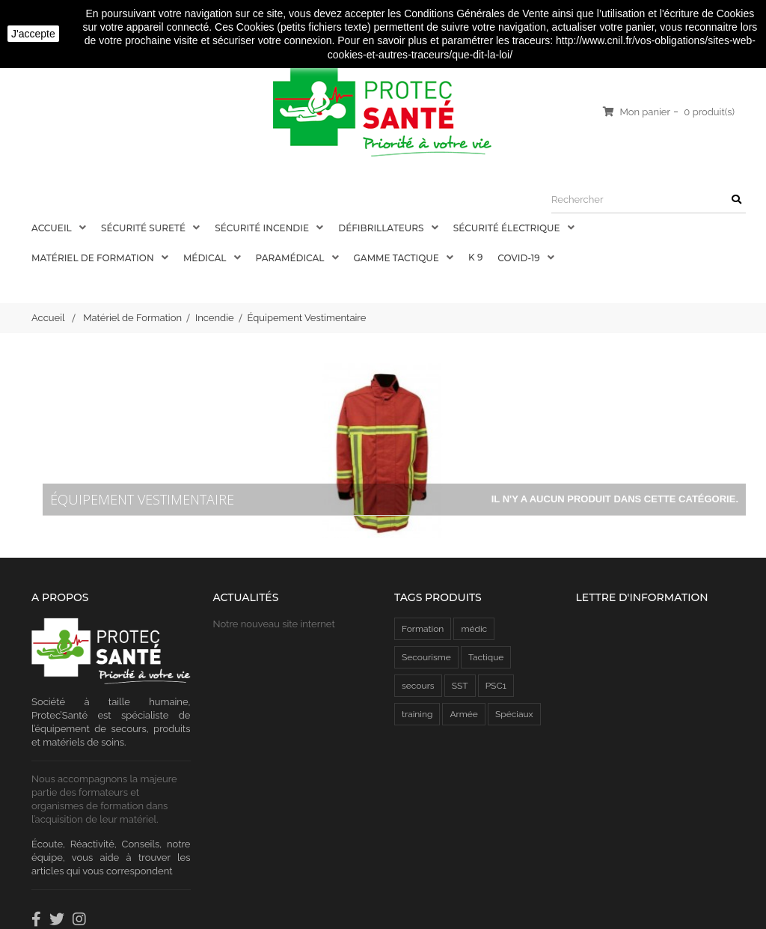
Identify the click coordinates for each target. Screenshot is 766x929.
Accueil (52, 228)
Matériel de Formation (93, 258)
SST (460, 685)
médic (474, 629)
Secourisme (426, 657)
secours (418, 685)
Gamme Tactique (397, 258)
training (417, 714)
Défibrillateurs (382, 228)
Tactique (485, 657)
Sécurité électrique (508, 228)
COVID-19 (519, 258)
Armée (463, 714)
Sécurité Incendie (263, 228)
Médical (206, 258)
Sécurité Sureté (144, 228)
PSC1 (495, 685)
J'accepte (33, 34)
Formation (423, 629)
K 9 (475, 257)
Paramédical (291, 258)
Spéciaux (514, 714)
